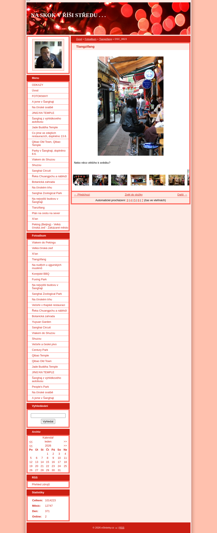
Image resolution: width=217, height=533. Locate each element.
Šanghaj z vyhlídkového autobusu (46, 120)
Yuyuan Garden (41, 321)
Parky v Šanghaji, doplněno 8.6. (49, 152)
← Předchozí (82, 194)
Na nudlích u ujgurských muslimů (46, 266)
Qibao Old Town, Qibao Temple (46, 143)
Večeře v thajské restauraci (48, 305)
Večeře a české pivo (44, 344)
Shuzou (36, 165)
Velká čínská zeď (42, 248)
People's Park (40, 386)
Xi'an (35, 218)
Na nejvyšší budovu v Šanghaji (45, 200)
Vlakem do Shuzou (43, 159)
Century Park (40, 349)
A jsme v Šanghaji (43, 101)
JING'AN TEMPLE (43, 112)
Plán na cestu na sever (46, 213)
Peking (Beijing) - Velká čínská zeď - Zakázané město (50, 226)
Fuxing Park (39, 279)
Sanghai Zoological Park (47, 193)
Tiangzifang (105, 39)
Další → (182, 194)
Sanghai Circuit (41, 170)
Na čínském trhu (42, 187)
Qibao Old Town (42, 361)
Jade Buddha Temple (45, 127)
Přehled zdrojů (41, 484)
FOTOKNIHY (40, 96)
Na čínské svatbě (42, 107)
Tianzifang (38, 207)
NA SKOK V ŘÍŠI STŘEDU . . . (68, 15)
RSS (121, 527)
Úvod (79, 39)
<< (31, 441)
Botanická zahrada (43, 181)
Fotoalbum (90, 39)
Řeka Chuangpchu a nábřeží (49, 176)
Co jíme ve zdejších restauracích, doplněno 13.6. (49, 134)
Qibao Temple (40, 355)
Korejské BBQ (40, 273)
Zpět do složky (134, 194)
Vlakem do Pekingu (44, 242)
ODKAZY (37, 84)
